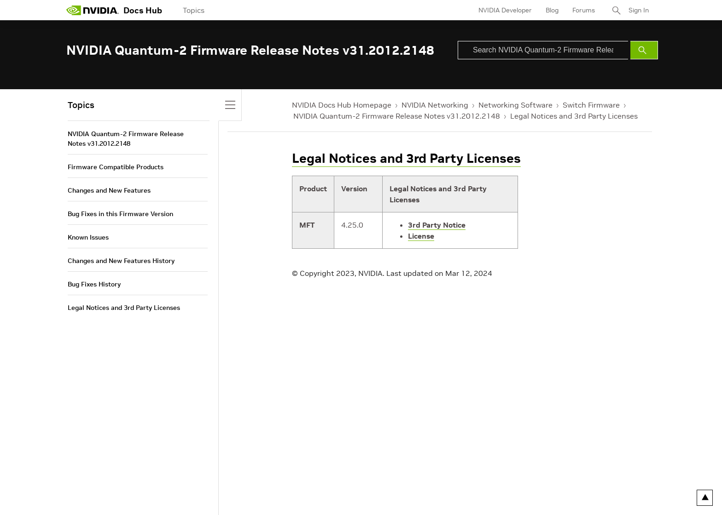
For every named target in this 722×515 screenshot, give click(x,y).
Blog (552, 10)
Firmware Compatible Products (115, 167)
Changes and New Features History (121, 261)
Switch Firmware (591, 104)
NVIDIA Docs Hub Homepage (341, 104)
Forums (583, 10)
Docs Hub (142, 10)
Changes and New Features (109, 190)
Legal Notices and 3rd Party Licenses (574, 115)
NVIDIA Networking (435, 104)
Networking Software (515, 104)
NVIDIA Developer (505, 10)
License (421, 235)
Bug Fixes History (94, 284)
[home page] (92, 10)
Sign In (639, 10)
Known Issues (88, 237)
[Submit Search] (644, 50)
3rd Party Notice (437, 224)
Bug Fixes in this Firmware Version (120, 214)
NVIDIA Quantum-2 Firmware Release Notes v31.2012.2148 (396, 115)
